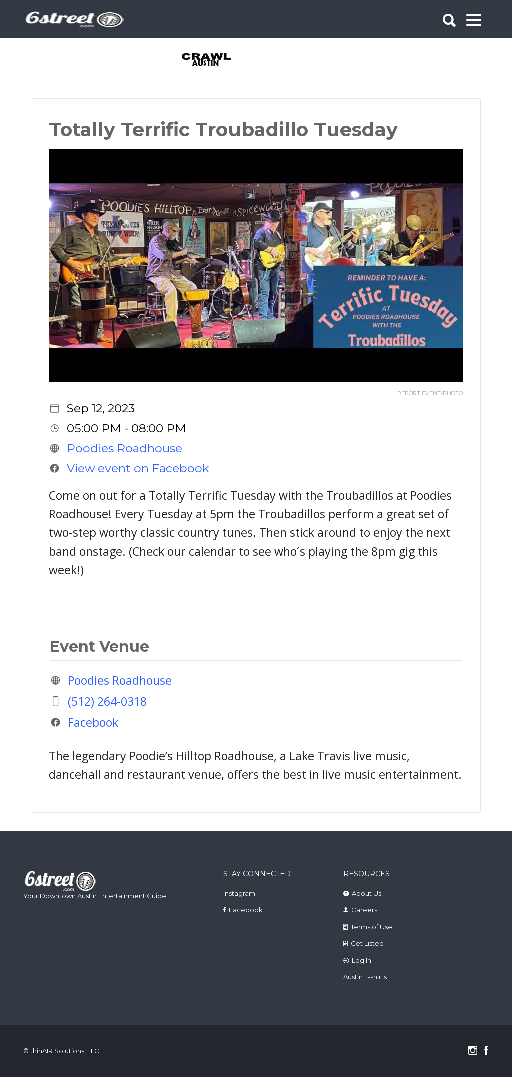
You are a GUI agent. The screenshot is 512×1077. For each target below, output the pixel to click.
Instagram (240, 893)
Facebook (93, 722)
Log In (362, 960)
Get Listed (367, 943)
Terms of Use (371, 927)
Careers (365, 910)
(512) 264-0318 (107, 701)
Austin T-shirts (365, 977)
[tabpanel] (207, 60)
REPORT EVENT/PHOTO (430, 393)
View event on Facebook (138, 468)
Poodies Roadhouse (124, 448)
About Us (367, 893)
